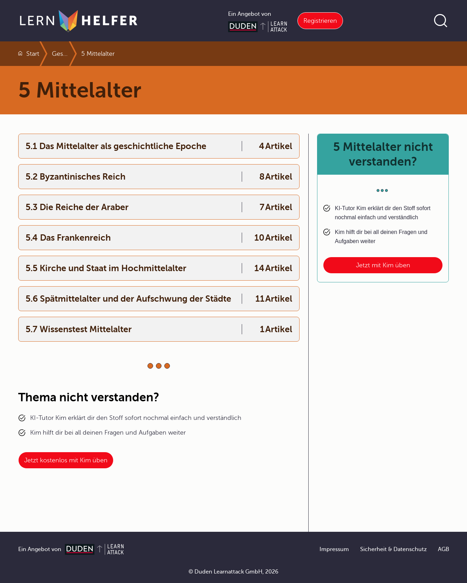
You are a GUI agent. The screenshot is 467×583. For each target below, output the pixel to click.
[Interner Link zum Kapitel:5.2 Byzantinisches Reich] (159, 176)
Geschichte (86, 53)
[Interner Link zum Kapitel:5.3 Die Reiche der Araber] (159, 207)
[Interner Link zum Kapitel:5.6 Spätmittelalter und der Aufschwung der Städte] (159, 298)
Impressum (334, 549)
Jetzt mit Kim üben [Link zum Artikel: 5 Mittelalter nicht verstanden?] (383, 265)
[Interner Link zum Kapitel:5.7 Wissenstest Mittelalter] (159, 329)
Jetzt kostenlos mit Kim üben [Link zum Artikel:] (66, 460)
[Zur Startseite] (78, 20)
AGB (443, 549)
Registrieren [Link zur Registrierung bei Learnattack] (320, 20)
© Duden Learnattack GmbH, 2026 (233, 572)
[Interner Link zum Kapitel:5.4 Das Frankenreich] (159, 237)
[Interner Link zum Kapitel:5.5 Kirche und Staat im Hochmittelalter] (159, 268)
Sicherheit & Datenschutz (393, 549)
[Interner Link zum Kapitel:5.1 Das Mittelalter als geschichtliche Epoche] (159, 146)
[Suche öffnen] (440, 20)
